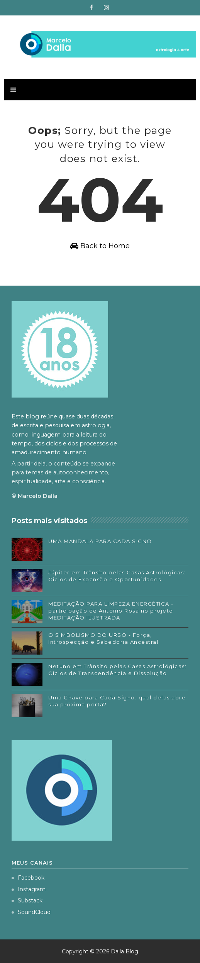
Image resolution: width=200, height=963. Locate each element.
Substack (27, 900)
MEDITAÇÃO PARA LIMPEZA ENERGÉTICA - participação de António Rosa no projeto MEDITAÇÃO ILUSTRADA (111, 611)
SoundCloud (31, 912)
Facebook (28, 877)
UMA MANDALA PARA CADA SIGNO (100, 541)
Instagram (29, 889)
